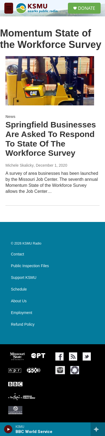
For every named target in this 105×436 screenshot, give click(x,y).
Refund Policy (22, 324)
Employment (21, 313)
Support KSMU (23, 278)
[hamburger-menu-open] (8, 8)
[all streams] (98, 429)
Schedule (19, 289)
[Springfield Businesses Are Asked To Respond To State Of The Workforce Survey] (49, 80)
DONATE (86, 8)
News (10, 116)
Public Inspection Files (30, 266)
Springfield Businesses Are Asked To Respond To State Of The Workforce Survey (50, 138)
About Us (19, 301)
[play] (8, 429)
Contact (17, 254)
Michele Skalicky (19, 165)
